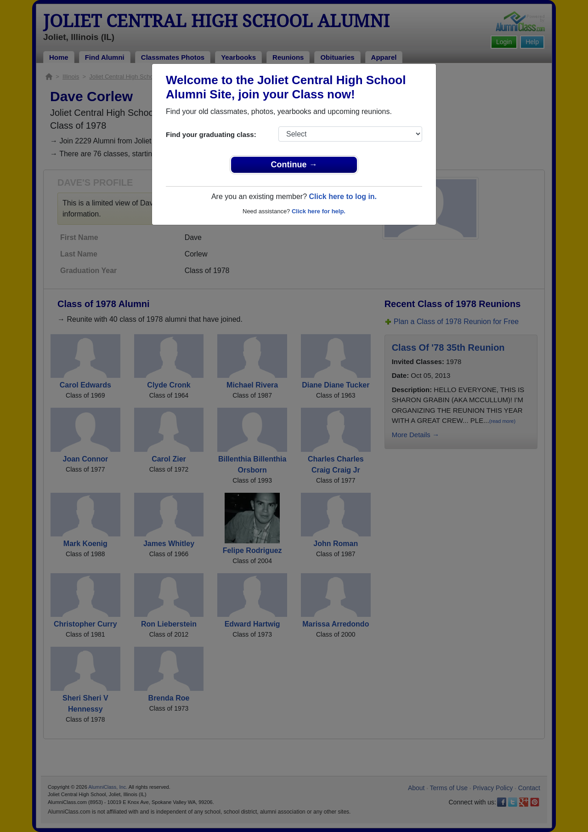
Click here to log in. (343, 196)
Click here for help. (318, 211)
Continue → (294, 164)
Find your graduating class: (211, 134)
